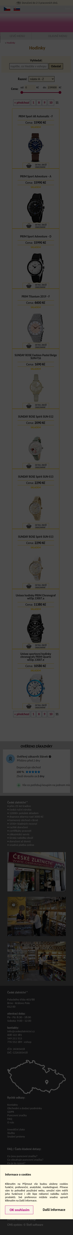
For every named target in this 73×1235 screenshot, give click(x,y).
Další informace (54, 1210)
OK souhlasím (19, 1210)
